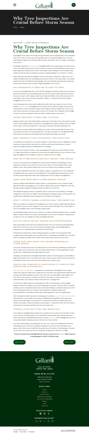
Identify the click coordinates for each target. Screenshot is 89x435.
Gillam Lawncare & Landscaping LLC (24, 270)
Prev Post (19, 342)
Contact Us (44, 406)
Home (44, 390)
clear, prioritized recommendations (64, 296)
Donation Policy (44, 394)
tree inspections (33, 66)
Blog (44, 403)
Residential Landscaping (44, 396)
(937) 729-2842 (44, 369)
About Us (44, 392)
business (52, 318)
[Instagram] (44, 414)
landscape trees (23, 106)
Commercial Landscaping (44, 399)
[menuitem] (15, 432)
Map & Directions (44, 381)
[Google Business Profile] (40, 414)
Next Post (69, 342)
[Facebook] (48, 414)
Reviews (44, 401)
